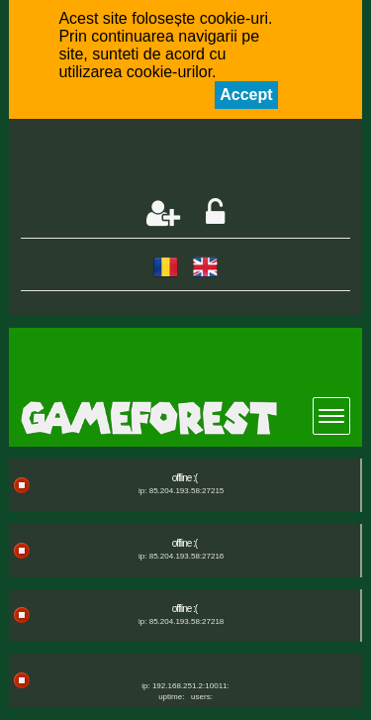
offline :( (184, 477)
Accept (246, 94)
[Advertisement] (195, 160)
